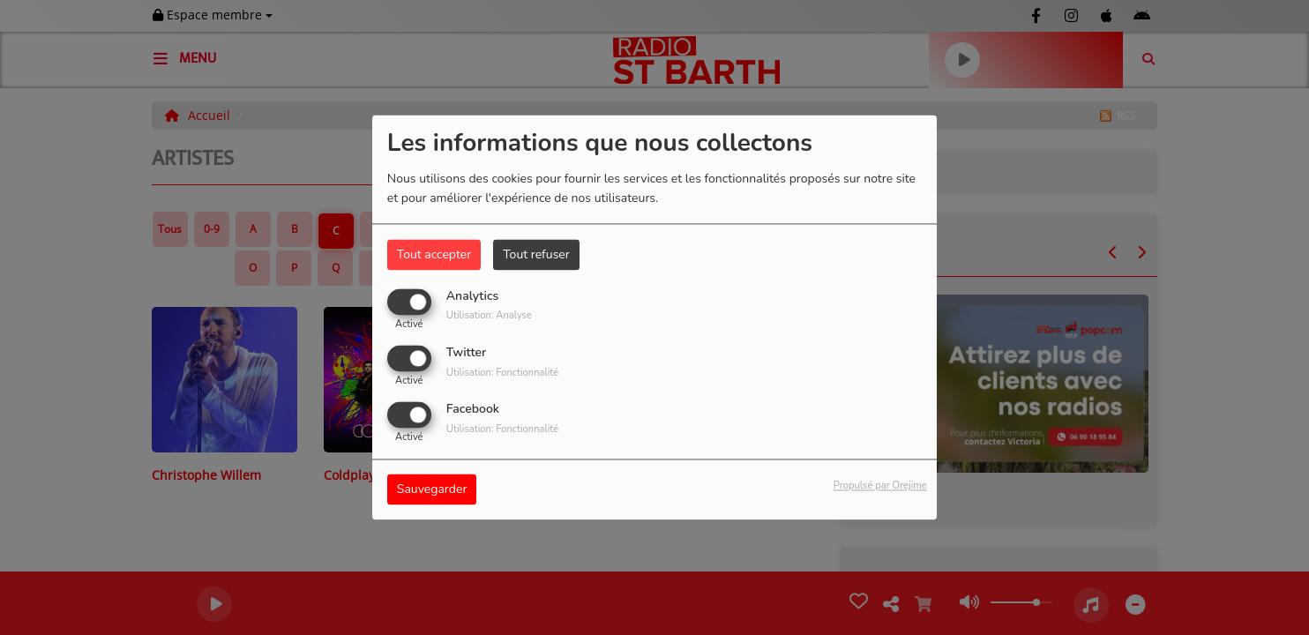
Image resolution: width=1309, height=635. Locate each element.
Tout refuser (536, 254)
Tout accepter (434, 254)
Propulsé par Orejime (880, 486)
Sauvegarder (432, 490)
